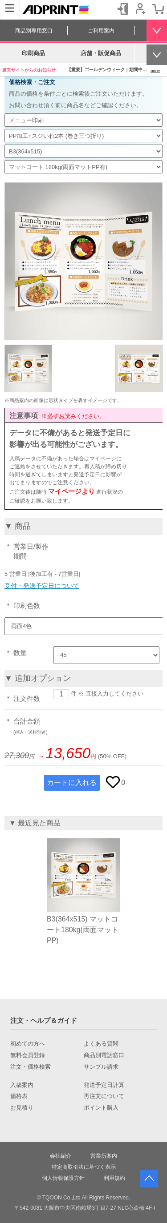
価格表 (19, 1096)
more (155, 70)
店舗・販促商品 (101, 53)
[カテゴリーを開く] (9, 10)
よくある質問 (101, 1044)
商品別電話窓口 (104, 1055)
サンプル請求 (101, 1067)
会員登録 (140, 9)
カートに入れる (72, 782)
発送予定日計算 (104, 1085)
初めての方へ (27, 1044)
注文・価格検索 (30, 1067)
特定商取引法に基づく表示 (84, 1167)
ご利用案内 (101, 31)
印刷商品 (33, 53)
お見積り (21, 1108)
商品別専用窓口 (34, 31)
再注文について (104, 1096)
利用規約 (114, 1178)
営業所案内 (103, 1156)
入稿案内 (21, 1085)
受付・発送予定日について (41, 585)
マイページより (71, 491)
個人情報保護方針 (63, 1178)
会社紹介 (60, 1156)
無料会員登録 (27, 1055)
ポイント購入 (101, 1108)
